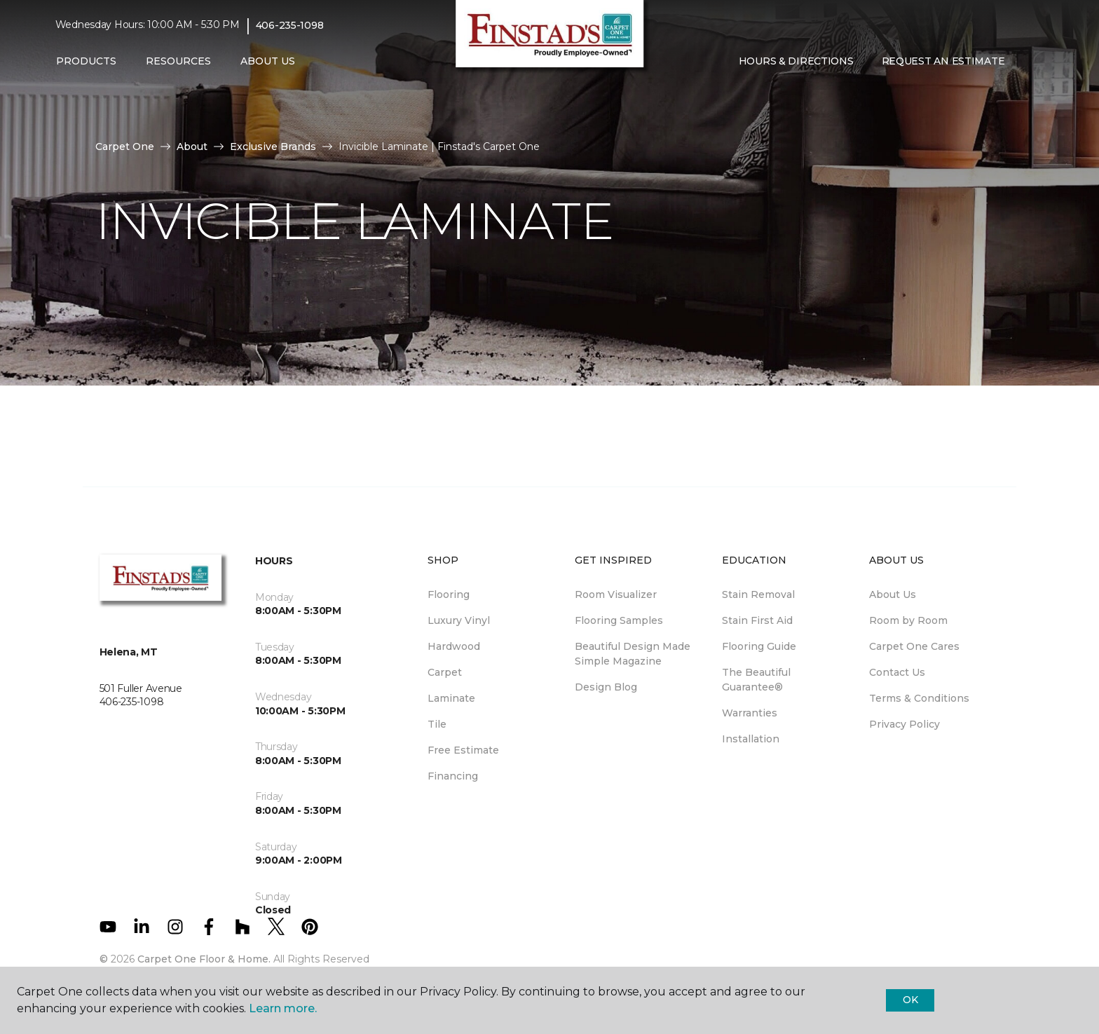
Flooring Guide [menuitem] (759, 646)
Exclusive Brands (273, 146)
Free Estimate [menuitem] (463, 750)
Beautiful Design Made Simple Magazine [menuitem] (632, 653)
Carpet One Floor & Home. (204, 959)
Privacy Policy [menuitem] (904, 724)
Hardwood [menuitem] (454, 646)
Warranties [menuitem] (749, 713)
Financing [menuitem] (453, 776)
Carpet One (124, 146)
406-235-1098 (290, 25)
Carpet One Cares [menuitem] (914, 646)
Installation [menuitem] (750, 739)
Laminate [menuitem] (451, 698)
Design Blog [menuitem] (606, 687)
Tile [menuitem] (437, 724)
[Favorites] (1029, 61)
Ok (910, 999)
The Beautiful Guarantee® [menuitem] (756, 679)
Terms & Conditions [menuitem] (919, 698)
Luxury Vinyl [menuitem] (459, 620)
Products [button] (86, 61)
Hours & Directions (796, 61)
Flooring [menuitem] (449, 594)
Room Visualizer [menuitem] (616, 594)
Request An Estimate (943, 61)
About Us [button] (267, 61)
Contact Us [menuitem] (897, 672)
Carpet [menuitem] (445, 672)
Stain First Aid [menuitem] (757, 620)
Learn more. (283, 1008)
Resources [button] (178, 61)
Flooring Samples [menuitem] (619, 620)
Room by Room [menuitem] (908, 620)
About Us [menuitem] (892, 594)
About (192, 146)
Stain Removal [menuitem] (758, 594)
